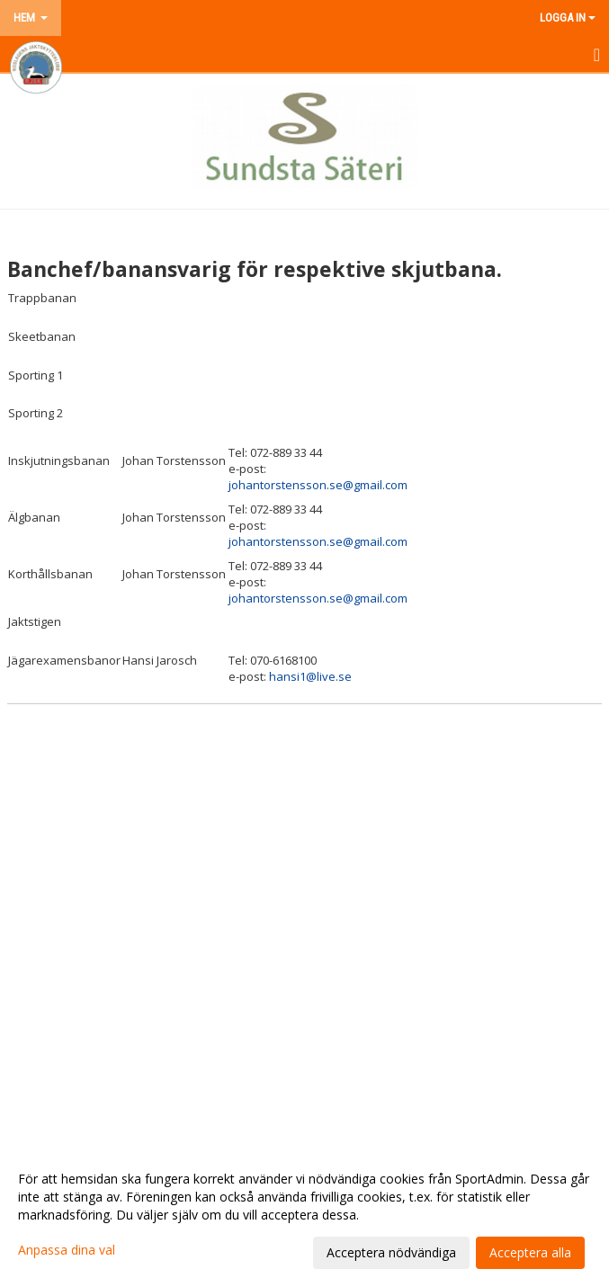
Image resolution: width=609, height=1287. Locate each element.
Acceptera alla (530, 1252)
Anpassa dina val (66, 1250)
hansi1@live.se (310, 676)
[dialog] (304, 1215)
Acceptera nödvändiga (391, 1252)
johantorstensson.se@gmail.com (317, 485)
